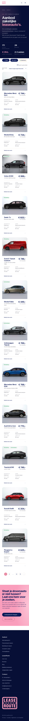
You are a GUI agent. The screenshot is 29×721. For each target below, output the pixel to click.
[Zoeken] (21, 2)
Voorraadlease (5, 651)
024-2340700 (8, 619)
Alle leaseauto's (6, 640)
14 (16, 574)
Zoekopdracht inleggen (11, 614)
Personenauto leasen (7, 643)
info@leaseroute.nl (6, 686)
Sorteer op (4, 69)
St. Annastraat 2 (6, 677)
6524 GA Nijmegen (7, 680)
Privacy (4, 717)
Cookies (9, 717)
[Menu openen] (25, 2)
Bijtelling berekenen (7, 667)
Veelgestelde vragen (7, 670)
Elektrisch (23, 60)
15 (20, 574)
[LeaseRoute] (4, 2)
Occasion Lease (6, 648)
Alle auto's (14, 60)
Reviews (4, 661)
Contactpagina (6, 688)
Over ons (4, 659)
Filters (6, 60)
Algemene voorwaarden (17, 717)
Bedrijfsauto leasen (7, 646)
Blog (3, 664)
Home (3, 10)
